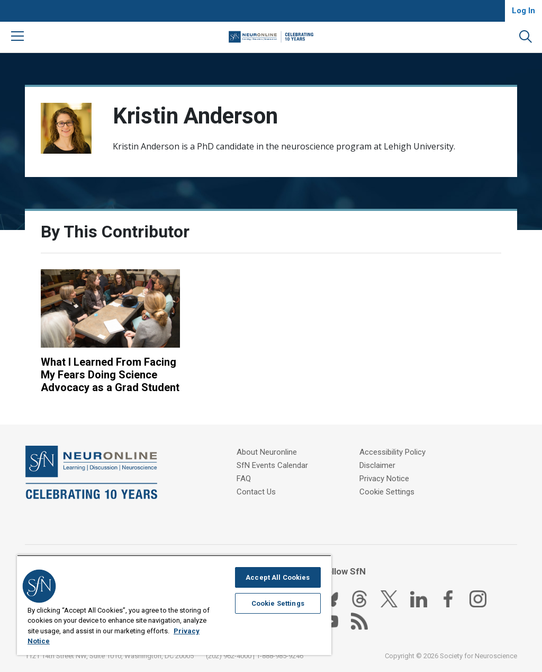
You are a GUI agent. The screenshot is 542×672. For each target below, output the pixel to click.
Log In (523, 10)
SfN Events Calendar (272, 465)
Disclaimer (377, 465)
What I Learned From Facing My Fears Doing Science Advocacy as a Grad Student (110, 375)
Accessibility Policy (392, 452)
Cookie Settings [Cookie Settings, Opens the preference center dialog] (277, 603)
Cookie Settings (386, 492)
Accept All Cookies (278, 577)
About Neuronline (267, 452)
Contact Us (256, 492)
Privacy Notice (384, 478)
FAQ (244, 478)
